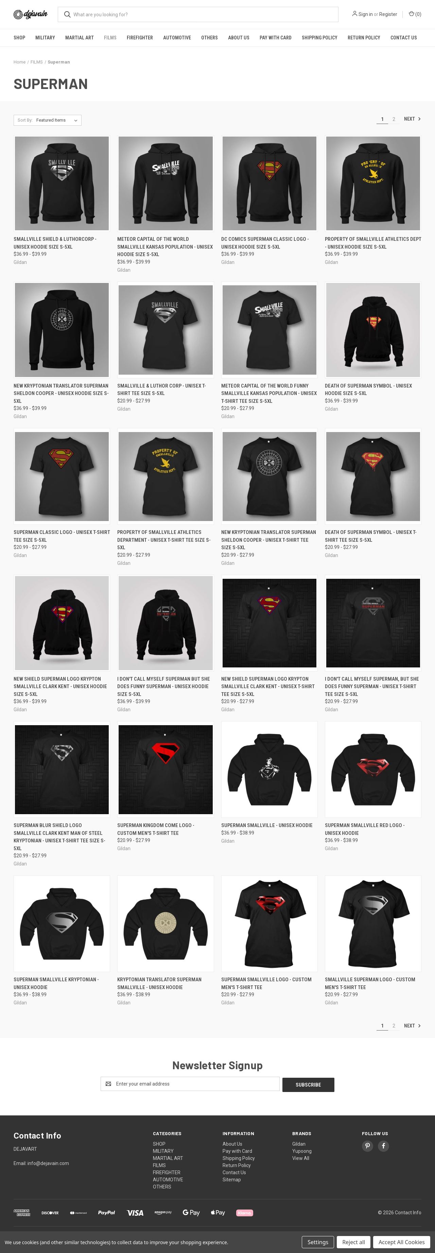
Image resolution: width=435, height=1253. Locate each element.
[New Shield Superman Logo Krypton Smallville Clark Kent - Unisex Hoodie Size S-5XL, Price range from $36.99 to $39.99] (62, 623)
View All (300, 1157)
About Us (238, 37)
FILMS (110, 37)
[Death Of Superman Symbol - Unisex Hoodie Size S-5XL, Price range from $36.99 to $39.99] (373, 330)
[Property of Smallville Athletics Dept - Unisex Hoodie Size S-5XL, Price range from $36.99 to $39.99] (373, 184)
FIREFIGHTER (140, 37)
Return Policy (364, 37)
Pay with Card (276, 37)
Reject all (353, 1242)
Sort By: (25, 120)
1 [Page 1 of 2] (382, 119)
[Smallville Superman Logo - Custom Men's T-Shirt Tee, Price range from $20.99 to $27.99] (373, 924)
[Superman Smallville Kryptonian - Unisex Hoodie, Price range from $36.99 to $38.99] (62, 924)
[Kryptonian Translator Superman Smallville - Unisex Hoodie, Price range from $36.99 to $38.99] (165, 924)
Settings (318, 1242)
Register (388, 14)
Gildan (299, 1143)
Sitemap (232, 1178)
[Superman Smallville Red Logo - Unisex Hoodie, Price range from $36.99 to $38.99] (373, 769)
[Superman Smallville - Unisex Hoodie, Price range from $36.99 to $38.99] (269, 769)
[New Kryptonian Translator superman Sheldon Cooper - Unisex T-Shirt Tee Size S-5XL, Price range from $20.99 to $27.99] (269, 476)
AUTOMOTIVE (177, 37)
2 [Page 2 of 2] (394, 119)
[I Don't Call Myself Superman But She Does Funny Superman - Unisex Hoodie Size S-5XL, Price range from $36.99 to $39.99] (165, 623)
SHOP (19, 37)
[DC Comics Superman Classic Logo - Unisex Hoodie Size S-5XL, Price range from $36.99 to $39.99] (269, 184)
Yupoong (302, 1150)
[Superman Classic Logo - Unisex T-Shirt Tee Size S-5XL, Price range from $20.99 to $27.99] (62, 476)
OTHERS (209, 37)
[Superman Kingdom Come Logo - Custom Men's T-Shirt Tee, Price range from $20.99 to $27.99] (165, 769)
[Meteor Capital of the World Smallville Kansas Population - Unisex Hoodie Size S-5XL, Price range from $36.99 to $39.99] (165, 184)
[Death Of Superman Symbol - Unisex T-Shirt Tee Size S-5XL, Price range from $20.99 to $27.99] (373, 476)
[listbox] (58, 120)
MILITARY (45, 37)
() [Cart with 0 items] (415, 14)
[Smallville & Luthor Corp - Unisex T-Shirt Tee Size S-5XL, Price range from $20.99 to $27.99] (165, 330)
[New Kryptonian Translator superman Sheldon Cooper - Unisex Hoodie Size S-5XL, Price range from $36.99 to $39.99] (62, 330)
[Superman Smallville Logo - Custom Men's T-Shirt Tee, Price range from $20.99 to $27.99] (269, 924)
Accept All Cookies (402, 1242)
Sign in (366, 14)
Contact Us (403, 37)
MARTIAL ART (79, 37)
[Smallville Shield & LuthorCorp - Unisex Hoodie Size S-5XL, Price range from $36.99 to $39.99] (62, 184)
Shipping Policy (319, 37)
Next (412, 118)
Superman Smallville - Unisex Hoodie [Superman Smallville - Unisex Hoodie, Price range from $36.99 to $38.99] (267, 825)
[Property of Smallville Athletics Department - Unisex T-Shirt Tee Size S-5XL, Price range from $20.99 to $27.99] (165, 476)
